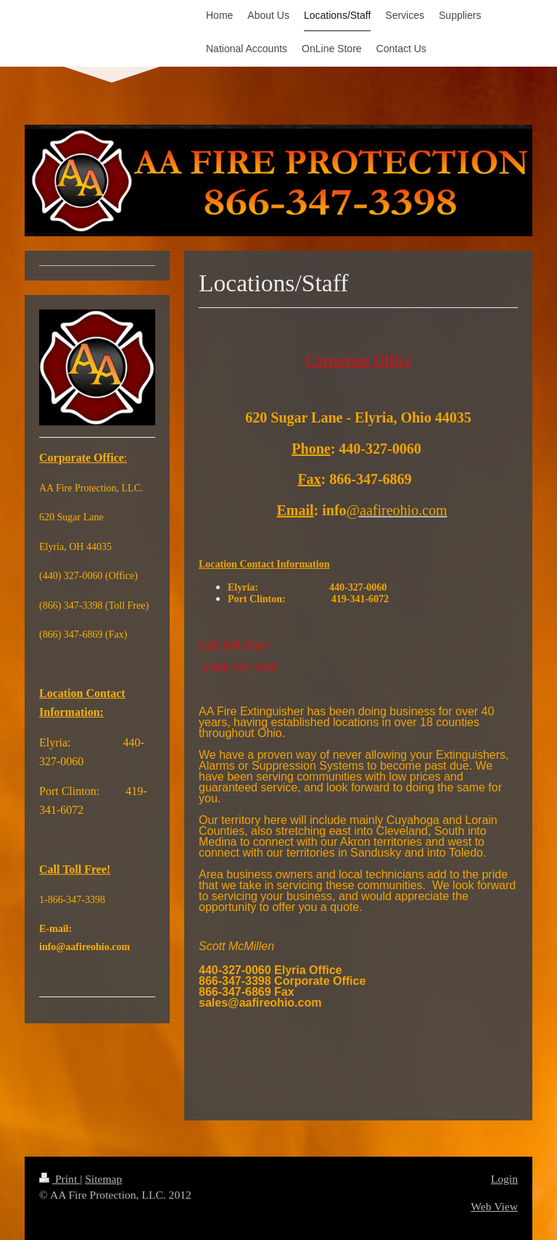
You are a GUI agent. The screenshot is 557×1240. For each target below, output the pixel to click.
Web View (494, 1206)
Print (59, 1179)
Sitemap (103, 1179)
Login (504, 1179)
